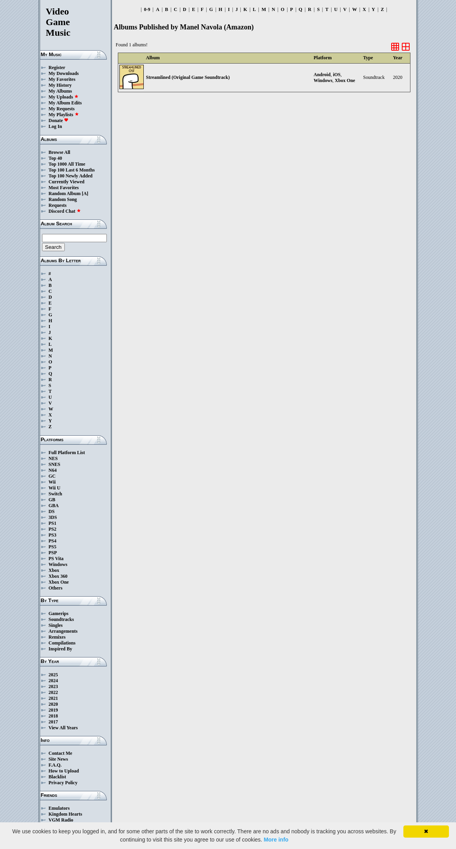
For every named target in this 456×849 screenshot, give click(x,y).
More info (276, 839)
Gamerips (59, 613)
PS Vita (56, 558)
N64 (53, 470)
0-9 (147, 9)
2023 (53, 686)
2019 (53, 710)
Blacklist (57, 777)
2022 (53, 692)
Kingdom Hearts (65, 814)
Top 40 (55, 158)
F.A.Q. (55, 765)
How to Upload (64, 771)
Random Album (65, 193)
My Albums (60, 91)
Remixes (57, 637)
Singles (56, 625)
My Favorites (62, 79)
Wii (52, 482)
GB (52, 499)
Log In (55, 126)
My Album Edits (65, 103)
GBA (54, 505)
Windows (58, 564)
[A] (85, 193)
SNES (54, 464)
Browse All (59, 152)
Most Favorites (64, 187)
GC (52, 476)
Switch (55, 494)
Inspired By (60, 649)
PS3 (53, 535)
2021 (53, 698)
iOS (337, 74)
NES (53, 458)
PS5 (53, 547)
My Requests (62, 108)
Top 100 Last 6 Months (72, 170)
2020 (53, 704)
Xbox (54, 570)
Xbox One (59, 582)
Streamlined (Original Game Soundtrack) (188, 77)
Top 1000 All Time (67, 164)
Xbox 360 (58, 576)
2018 (53, 716)
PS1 (53, 523)
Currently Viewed (66, 181)
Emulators (59, 808)
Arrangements (63, 631)
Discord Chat (65, 211)
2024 (53, 680)
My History (60, 85)
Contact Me (60, 753)
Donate (59, 120)
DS (52, 511)
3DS (53, 517)
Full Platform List (67, 452)
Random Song (63, 199)
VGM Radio (61, 820)
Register (57, 67)
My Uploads (64, 97)
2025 (53, 674)
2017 (53, 722)
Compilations (62, 643)
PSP (53, 552)
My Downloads (64, 73)
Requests (58, 205)
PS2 (53, 529)
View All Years (63, 727)
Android (322, 74)
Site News (58, 759)
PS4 (53, 541)
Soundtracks (61, 619)
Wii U (54, 488)
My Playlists (64, 114)
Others (55, 588)
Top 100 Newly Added (71, 176)
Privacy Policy (63, 782)
